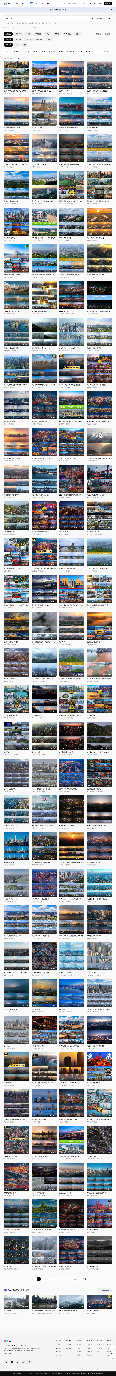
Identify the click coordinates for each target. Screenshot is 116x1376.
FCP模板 (57, 34)
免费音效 (79, 1348)
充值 (95, 3)
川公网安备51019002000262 (56, 1373)
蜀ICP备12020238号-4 (41, 1373)
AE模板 (28, 34)
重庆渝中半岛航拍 (33, 23)
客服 (112, 1353)
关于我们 (109, 1344)
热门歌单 (79, 1351)
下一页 (84, 1279)
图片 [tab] (13, 27)
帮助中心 (109, 1351)
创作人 (99, 1351)
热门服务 (99, 1348)
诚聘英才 (109, 1348)
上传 (100, 3)
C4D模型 (38, 34)
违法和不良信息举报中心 (97, 1373)
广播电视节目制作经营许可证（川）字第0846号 (77, 1373)
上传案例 (89, 1344)
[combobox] (17, 3)
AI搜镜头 (89, 1348)
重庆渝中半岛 (14, 23)
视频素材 (18, 34)
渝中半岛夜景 (43, 23)
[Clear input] (92, 18)
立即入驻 (79, 1355)
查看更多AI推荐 (104, 1290)
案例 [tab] (34, 27)
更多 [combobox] (47, 3)
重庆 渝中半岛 (52, 23)
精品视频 (58, 1348)
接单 (35, 3)
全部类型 (8, 34)
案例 (41, 3)
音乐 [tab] (20, 27)
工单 (112, 1358)
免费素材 (58, 1355)
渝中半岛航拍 (23, 23)
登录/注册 (108, 3)
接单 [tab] (27, 27)
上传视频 (58, 1344)
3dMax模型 (67, 34)
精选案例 (89, 1355)
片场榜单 (89, 1351)
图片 (23, 3)
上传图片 (68, 1344)
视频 (17, 3)
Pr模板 (47, 34)
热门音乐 (79, 1344)
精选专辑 (58, 1351)
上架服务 (99, 1344)
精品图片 (68, 1348)
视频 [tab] (5, 27)
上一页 (31, 1279)
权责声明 (109, 1355)
